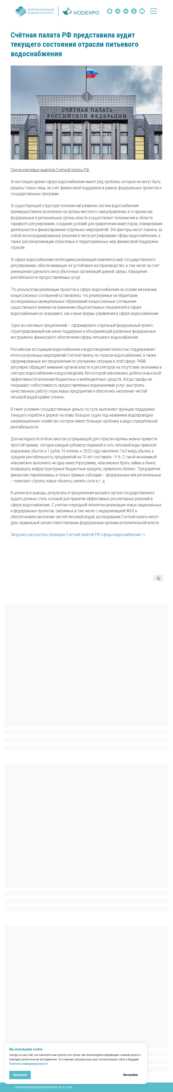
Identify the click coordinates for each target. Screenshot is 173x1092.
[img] (126, 11)
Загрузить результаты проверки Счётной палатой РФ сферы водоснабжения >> (78, 534)
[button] (154, 11)
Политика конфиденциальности (28, 1063)
